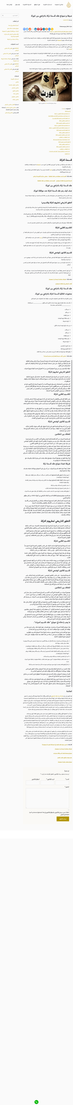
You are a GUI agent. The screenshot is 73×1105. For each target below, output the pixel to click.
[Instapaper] (32, 31)
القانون (60, 57)
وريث (37, 288)
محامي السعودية (58, 5)
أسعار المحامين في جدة (13, 26)
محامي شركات (15, 120)
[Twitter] (27, 31)
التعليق (67, 1043)
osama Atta (65, 20)
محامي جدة (16, 112)
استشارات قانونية (46, 5)
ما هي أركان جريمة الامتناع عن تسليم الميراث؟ (53, 440)
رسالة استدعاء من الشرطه (12, 48)
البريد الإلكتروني (50, 1033)
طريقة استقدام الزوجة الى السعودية (56, 346)
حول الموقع (35, 5)
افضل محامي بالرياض (8, 126)
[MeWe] (44, 31)
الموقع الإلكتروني (35, 1033)
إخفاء (63, 125)
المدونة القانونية (24, 5)
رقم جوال (13, 5)
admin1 (16, 57)
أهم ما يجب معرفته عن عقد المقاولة (56, 216)
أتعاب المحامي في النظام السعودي (63, 351)
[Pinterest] (38, 31)
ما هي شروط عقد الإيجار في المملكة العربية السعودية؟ (53, 993)
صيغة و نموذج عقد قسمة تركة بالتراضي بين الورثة (60, 34)
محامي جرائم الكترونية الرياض (37, 216)
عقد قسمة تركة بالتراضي (56, 920)
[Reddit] (30, 31)
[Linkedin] (35, 31)
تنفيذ (48, 207)
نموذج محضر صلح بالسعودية (64, 1014)
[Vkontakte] (49, 31)
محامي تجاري (15, 108)
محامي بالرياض (15, 104)
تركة (45, 118)
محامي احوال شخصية (13, 100)
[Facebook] (24, 31)
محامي (17, 96)
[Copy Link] (52, 31)
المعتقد (36, 200)
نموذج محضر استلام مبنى (12, 30)
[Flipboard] (41, 31)
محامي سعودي (15, 116)
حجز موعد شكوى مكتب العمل (64, 1008)
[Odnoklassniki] (46, 31)
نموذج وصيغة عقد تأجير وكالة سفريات (62, 1003)
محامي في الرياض (8, 140)
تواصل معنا (5, 5)
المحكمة (53, 46)
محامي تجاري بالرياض (10, 130)
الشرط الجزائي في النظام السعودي (63, 221)
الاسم (67, 1033)
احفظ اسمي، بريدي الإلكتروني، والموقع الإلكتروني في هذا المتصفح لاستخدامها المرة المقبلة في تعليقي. (49, 1079)
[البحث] (11, 15)
